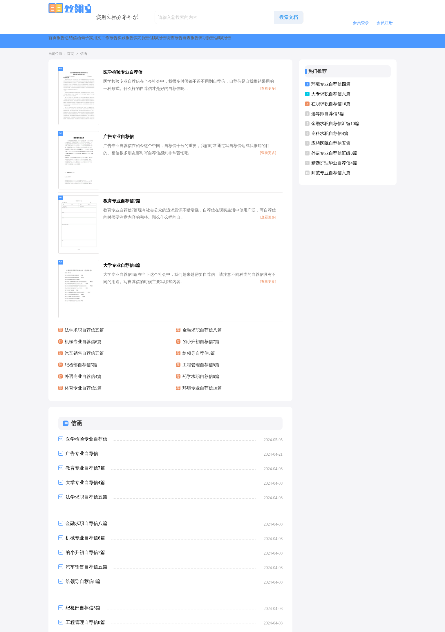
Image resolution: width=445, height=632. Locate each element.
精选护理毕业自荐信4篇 (334, 163)
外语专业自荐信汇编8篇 (334, 153)
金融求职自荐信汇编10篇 (335, 123)
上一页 (74, 584)
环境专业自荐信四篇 (330, 84)
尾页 (163, 584)
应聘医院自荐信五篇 (330, 143)
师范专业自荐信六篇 (330, 173)
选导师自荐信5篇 (327, 113)
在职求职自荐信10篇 (330, 104)
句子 (142, 40)
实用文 (166, 40)
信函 (121, 40)
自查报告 (344, 40)
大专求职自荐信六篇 (330, 94)
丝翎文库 (214, 625)
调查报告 (314, 40)
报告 (79, 40)
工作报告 (193, 40)
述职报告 (284, 40)
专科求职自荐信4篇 (329, 133)
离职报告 (374, 40)
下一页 (145, 584)
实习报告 (254, 40)
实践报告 (223, 40)
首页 (59, 40)
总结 (100, 40)
